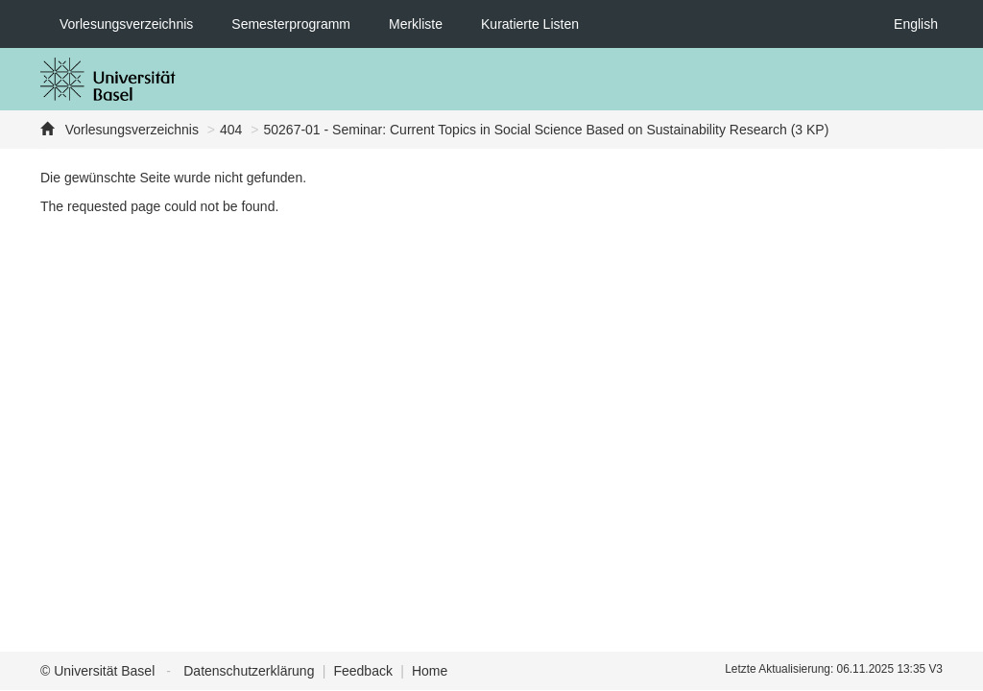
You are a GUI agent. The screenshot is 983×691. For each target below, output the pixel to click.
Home (429, 671)
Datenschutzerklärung (248, 671)
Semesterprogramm (290, 24)
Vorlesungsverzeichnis (126, 24)
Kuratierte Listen (530, 24)
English (916, 24)
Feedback (362, 671)
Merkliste (416, 24)
